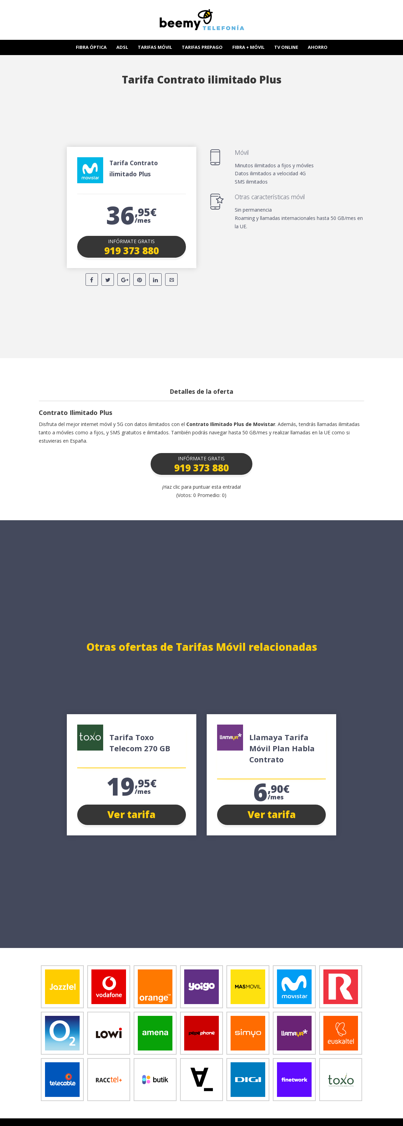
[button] (131, 246)
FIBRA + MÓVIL (248, 47)
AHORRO (318, 47)
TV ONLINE (286, 47)
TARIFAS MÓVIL (155, 47)
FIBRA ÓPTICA (91, 47)
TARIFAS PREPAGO (202, 47)
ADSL (122, 47)
